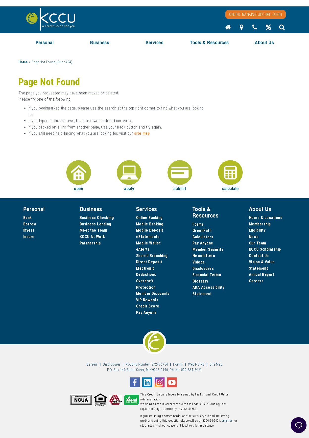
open (78, 176)
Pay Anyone (146, 312)
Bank (27, 217)
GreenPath (202, 230)
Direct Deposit (149, 262)
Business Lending (95, 224)
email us (227, 420)
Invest (28, 230)
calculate (230, 176)
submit (179, 176)
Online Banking (149, 217)
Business (99, 42)
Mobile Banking (150, 224)
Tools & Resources (209, 42)
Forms (198, 224)
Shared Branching (152, 255)
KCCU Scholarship (265, 249)
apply (129, 176)
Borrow (29, 224)
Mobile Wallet (148, 243)
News (254, 236)
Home (23, 62)
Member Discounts (153, 293)
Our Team (257, 243)
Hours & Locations (266, 217)
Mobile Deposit (149, 230)
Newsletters (203, 255)
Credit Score (147, 306)
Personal (45, 42)
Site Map (216, 364)
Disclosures (203, 268)
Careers (256, 281)
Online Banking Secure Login (255, 14)
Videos (198, 262)
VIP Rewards (147, 300)
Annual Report (262, 274)
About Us (264, 42)
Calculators (203, 237)
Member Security (207, 249)
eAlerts (143, 249)
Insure (29, 236)
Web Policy (196, 364)
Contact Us (259, 255)
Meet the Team (93, 230)
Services (154, 42)
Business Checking (97, 217)
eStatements (148, 236)
